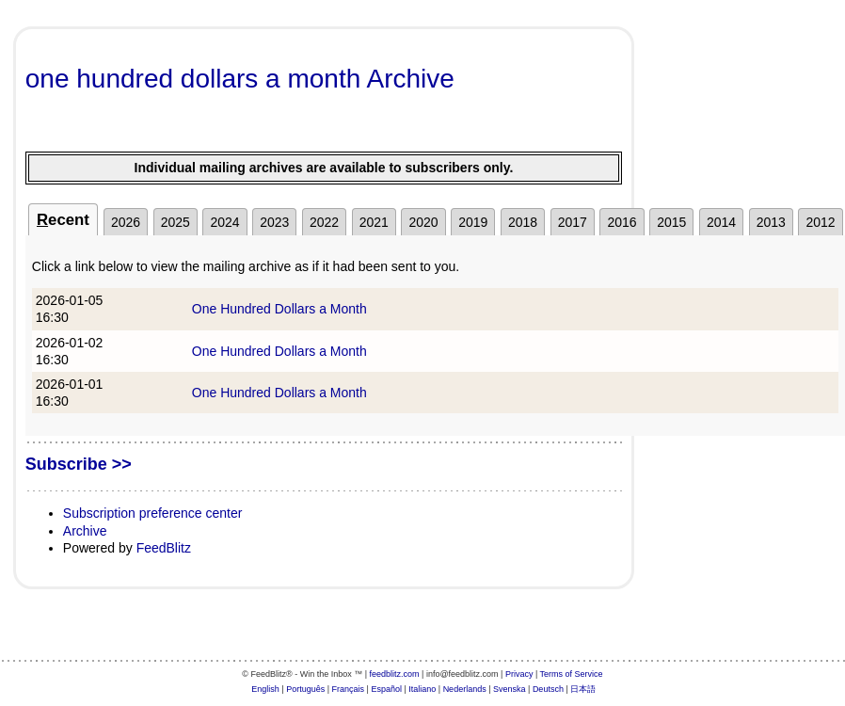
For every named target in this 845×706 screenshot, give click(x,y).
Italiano (422, 689)
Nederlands (464, 689)
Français (348, 689)
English (265, 689)
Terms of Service (571, 674)
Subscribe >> (78, 464)
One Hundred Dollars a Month (279, 308)
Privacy (519, 674)
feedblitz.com (395, 674)
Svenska (509, 689)
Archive (85, 530)
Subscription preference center (153, 513)
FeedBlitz (163, 547)
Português (305, 689)
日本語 (583, 689)
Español (386, 689)
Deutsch (548, 689)
